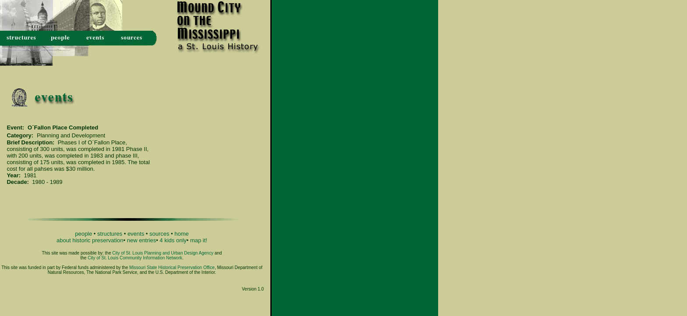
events (135, 233)
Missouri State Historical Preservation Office (172, 267)
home (181, 233)
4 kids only (172, 240)
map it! (198, 240)
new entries (141, 240)
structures (109, 233)
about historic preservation (90, 240)
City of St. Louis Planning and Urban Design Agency (162, 253)
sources (159, 233)
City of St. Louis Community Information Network (135, 257)
